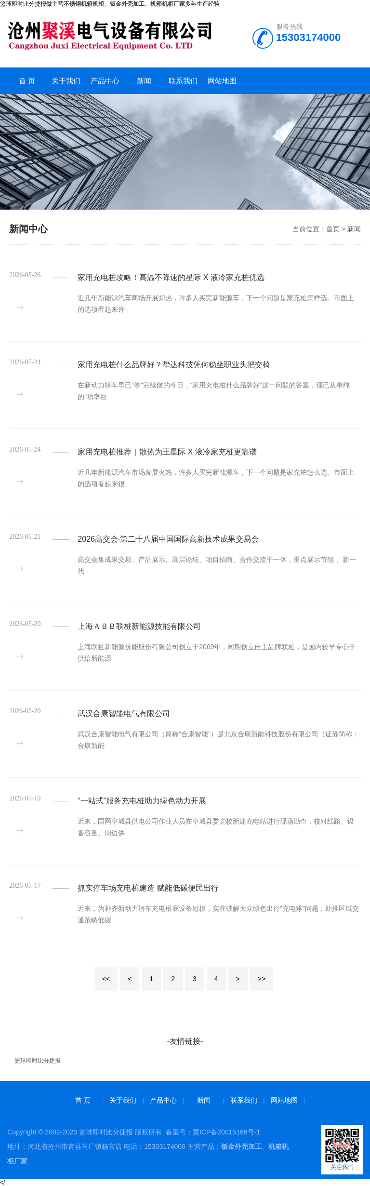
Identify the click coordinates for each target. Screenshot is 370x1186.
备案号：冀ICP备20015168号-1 (213, 1132)
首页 (333, 229)
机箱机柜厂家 (167, 3)
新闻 (144, 81)
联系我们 (183, 81)
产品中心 (105, 81)
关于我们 (66, 81)
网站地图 (222, 81)
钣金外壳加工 (241, 1146)
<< (106, 979)
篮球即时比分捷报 (37, 1060)
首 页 (27, 81)
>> (261, 979)
